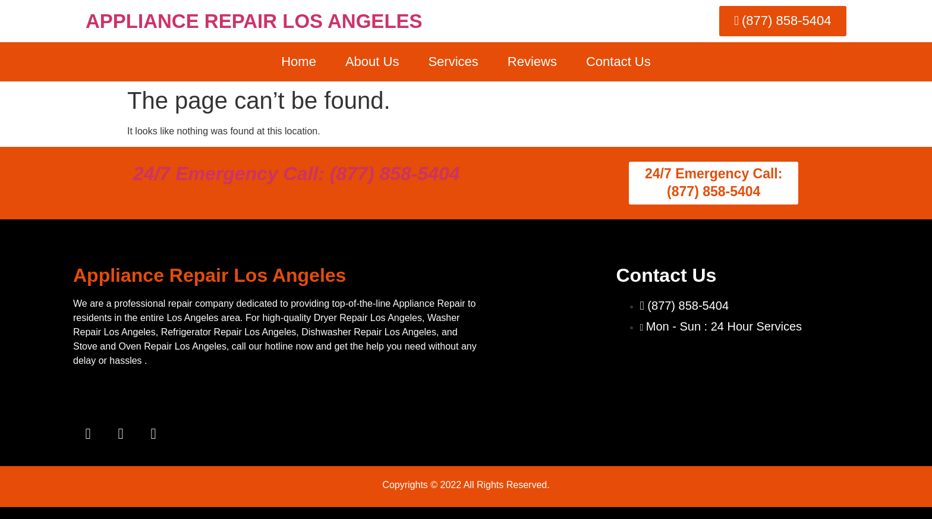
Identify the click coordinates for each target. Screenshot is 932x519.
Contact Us (618, 61)
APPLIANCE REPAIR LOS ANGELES (254, 21)
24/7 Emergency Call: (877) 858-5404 (296, 173)
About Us (372, 61)
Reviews (532, 61)
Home (298, 61)
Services (453, 61)
